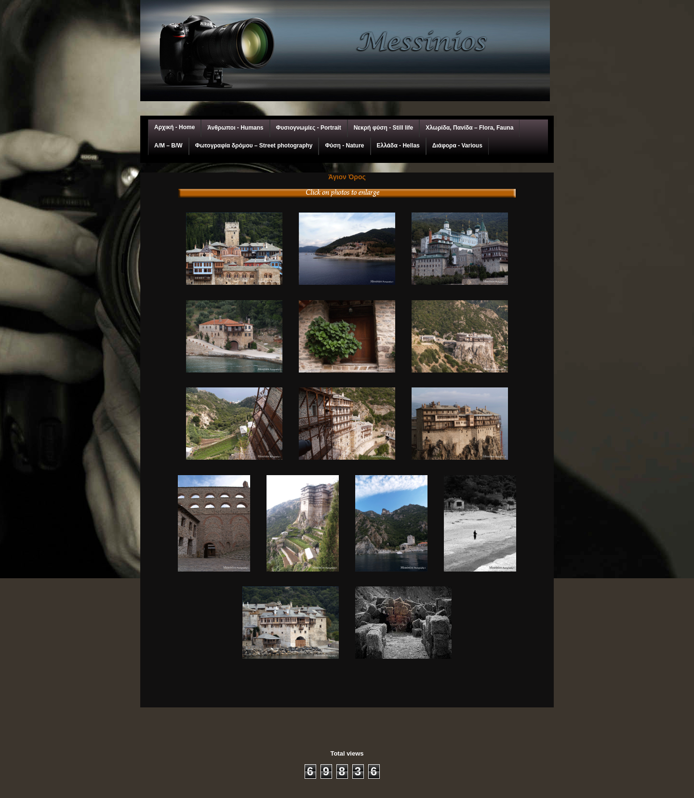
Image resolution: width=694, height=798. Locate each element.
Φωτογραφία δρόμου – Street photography (254, 145)
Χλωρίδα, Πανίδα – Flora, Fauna (469, 127)
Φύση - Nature (344, 145)
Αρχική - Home (174, 127)
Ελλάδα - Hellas (398, 145)
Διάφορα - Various (457, 145)
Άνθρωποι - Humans (235, 127)
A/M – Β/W (168, 145)
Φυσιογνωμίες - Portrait (308, 127)
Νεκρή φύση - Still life (384, 127)
